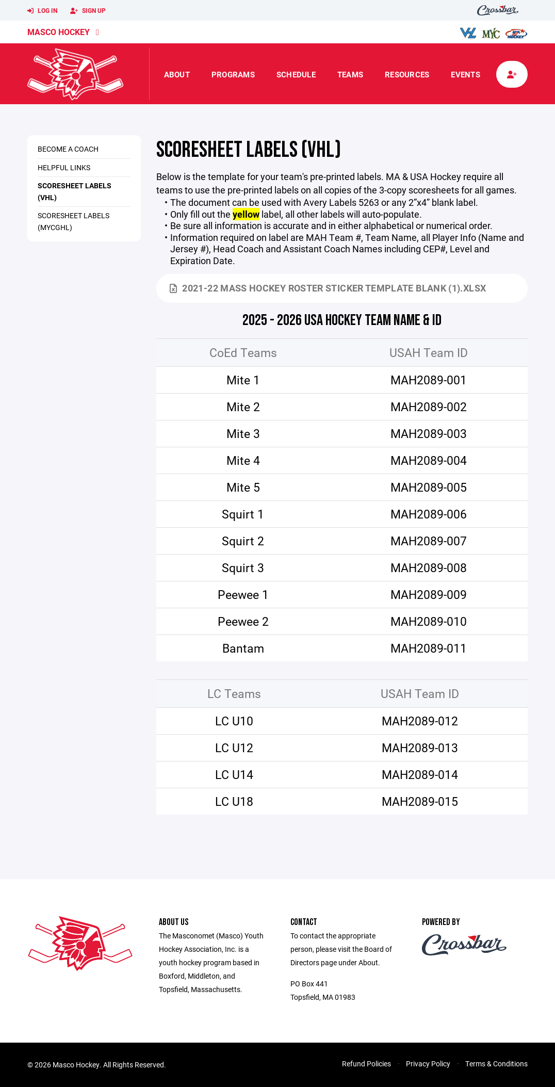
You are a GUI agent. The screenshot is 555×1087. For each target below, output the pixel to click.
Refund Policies (366, 1063)
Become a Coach (68, 149)
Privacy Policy (428, 1063)
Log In (42, 10)
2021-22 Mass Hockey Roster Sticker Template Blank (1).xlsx (328, 288)
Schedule (296, 74)
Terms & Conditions (496, 1063)
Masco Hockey (58, 31)
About (177, 74)
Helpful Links (64, 167)
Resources (407, 74)
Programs (233, 74)
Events (465, 74)
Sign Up (88, 10)
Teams (350, 74)
